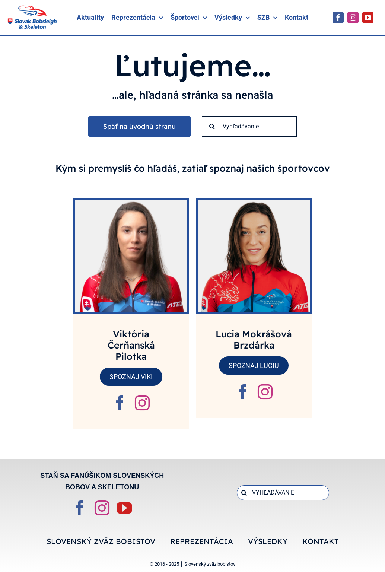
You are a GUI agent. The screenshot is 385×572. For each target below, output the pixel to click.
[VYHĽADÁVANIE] (283, 492)
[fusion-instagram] (142, 402)
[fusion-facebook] (119, 402)
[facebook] (338, 17)
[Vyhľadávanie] (249, 126)
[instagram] (353, 17)
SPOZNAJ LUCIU (254, 365)
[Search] (212, 126)
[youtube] (367, 17)
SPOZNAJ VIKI (131, 377)
